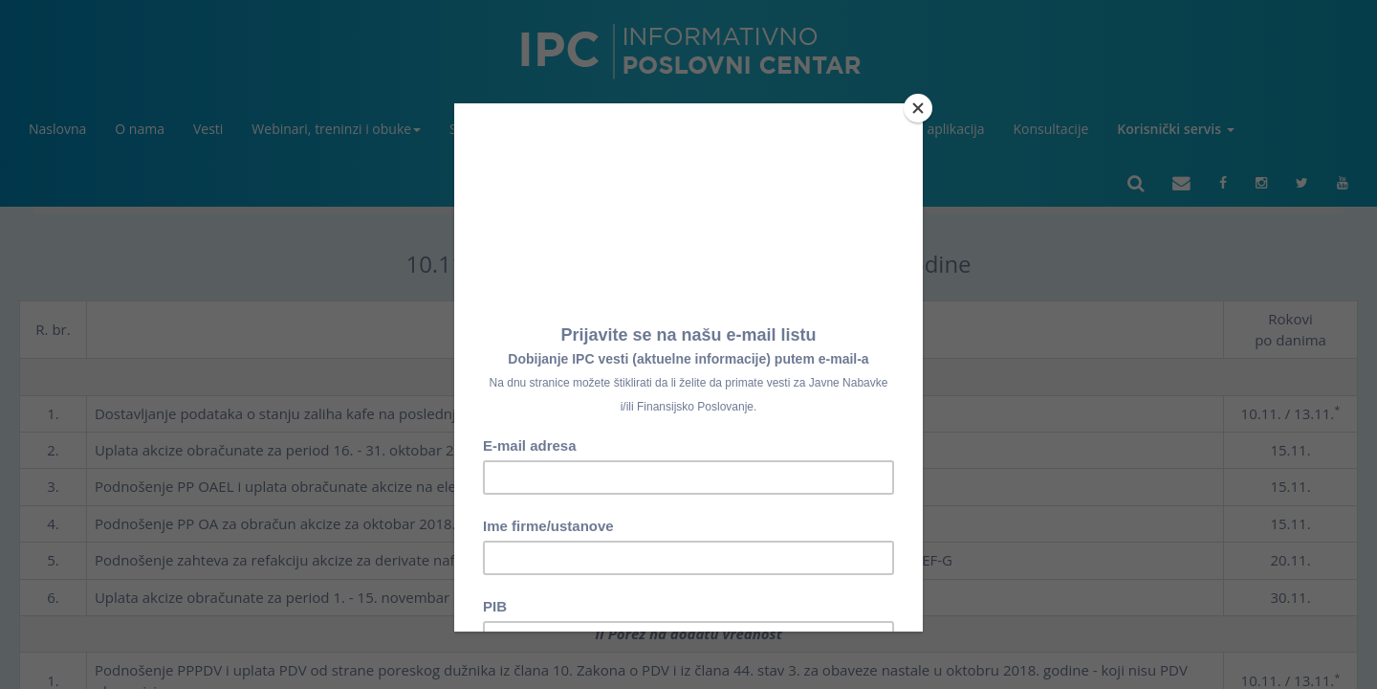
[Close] (918, 108)
